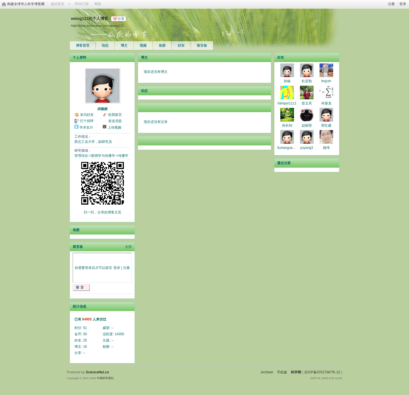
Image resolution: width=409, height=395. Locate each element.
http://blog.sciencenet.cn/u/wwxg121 (97, 25)
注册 (391, 4)
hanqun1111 (287, 103)
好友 (181, 46)
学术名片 (86, 127)
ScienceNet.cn (97, 372)
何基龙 (326, 103)
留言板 (202, 46)
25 (85, 340)
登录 (402, 4)
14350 (119, 334)
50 (85, 334)
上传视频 (114, 127)
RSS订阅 (82, 4)
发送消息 (115, 121)
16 (85, 347)
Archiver (267, 372)
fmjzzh (326, 81)
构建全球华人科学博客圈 (26, 4)
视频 (143, 46)
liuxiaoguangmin (289, 148)
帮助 (97, 4)
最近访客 (284, 163)
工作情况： (82, 137)
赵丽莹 (307, 125)
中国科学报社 (105, 378)
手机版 (282, 372)
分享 (121, 19)
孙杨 (287, 81)
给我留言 (115, 115)
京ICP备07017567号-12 (322, 372)
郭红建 (326, 125)
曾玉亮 (307, 103)
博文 (124, 46)
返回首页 (57, 4)
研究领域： (82, 151)
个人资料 (79, 57)
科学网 (296, 372)
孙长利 (287, 125)
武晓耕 (102, 109)
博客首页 (82, 46)
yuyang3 (306, 148)
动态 (105, 46)
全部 (128, 247)
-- (112, 328)
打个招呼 (87, 121)
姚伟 (326, 148)
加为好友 (87, 115)
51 (85, 328)
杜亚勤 (307, 81)
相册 (162, 46)
